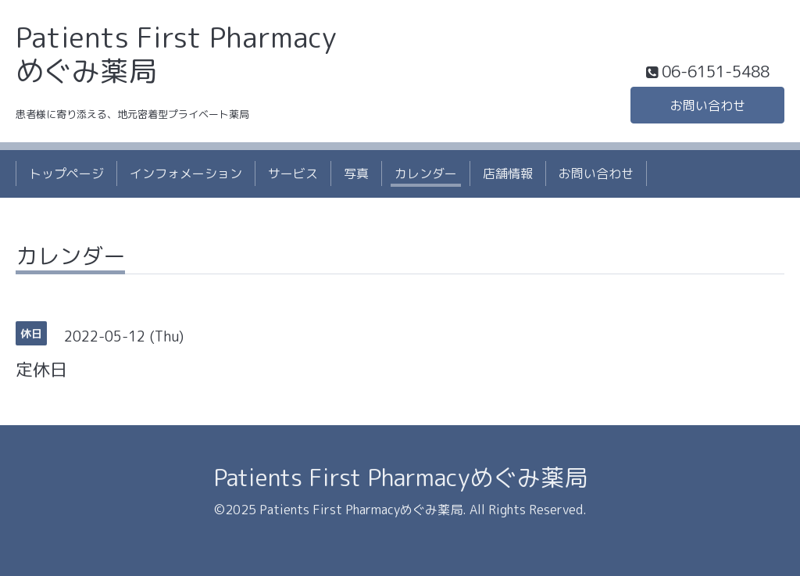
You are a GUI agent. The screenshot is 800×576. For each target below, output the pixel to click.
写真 (356, 173)
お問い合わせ (707, 105)
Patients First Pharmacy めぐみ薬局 (176, 54)
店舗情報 (508, 173)
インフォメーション (186, 173)
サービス (293, 173)
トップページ (66, 173)
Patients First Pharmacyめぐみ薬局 (400, 477)
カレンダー (426, 173)
